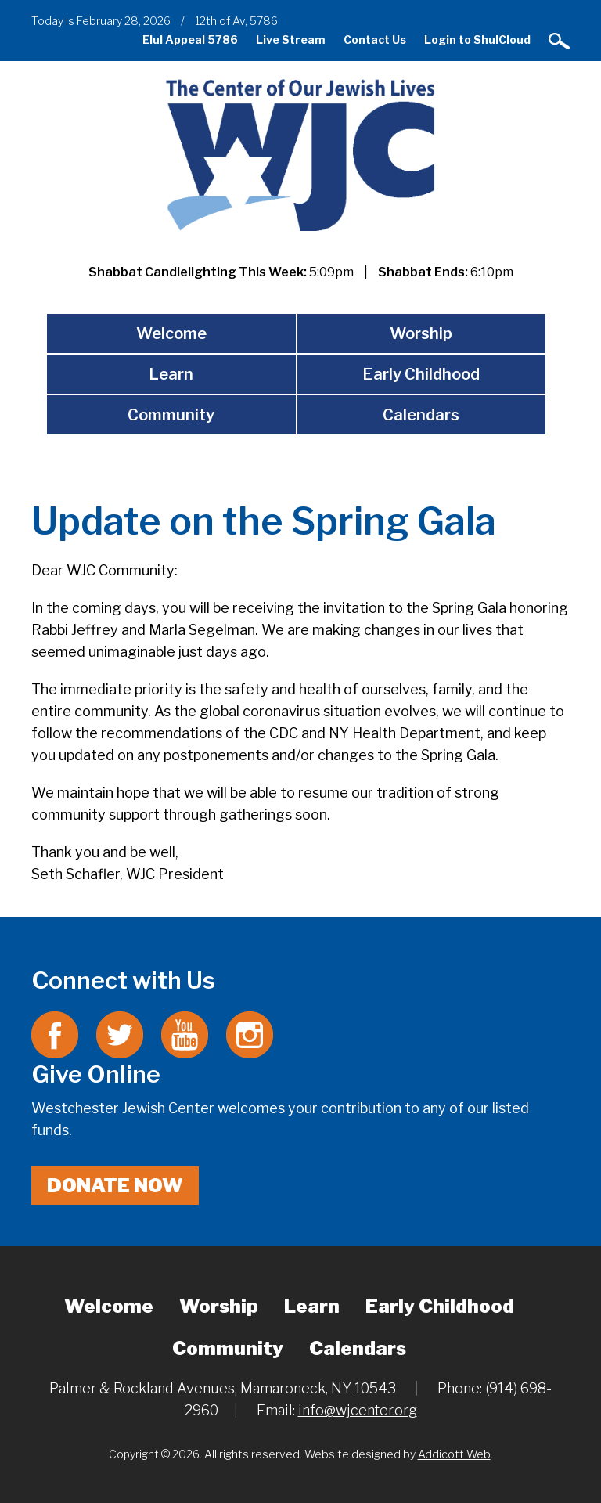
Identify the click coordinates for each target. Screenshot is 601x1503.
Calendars (421, 414)
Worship (421, 333)
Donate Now (115, 1185)
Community (171, 414)
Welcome (171, 333)
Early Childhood (421, 374)
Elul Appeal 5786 (190, 39)
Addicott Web (454, 1454)
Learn (171, 374)
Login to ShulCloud (477, 39)
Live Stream (291, 39)
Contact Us (375, 39)
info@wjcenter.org (357, 1410)
